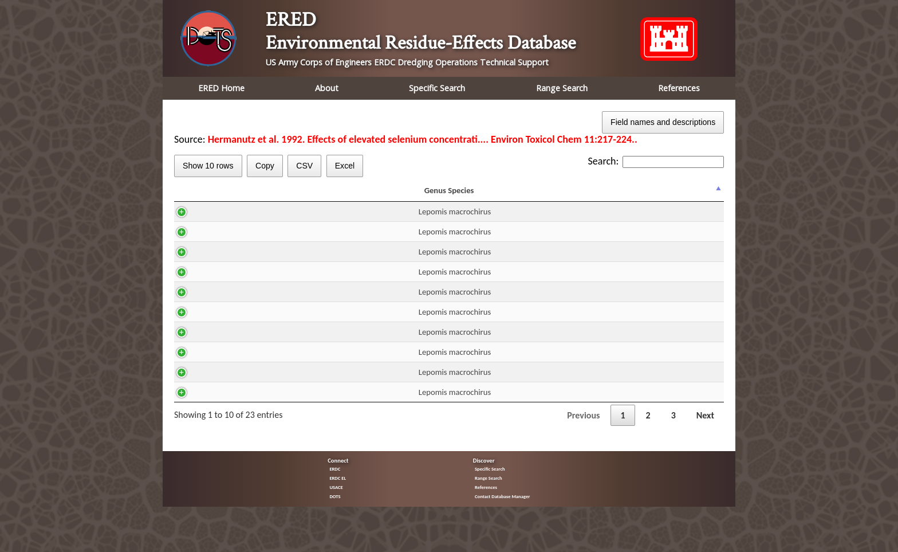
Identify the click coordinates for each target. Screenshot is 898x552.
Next (705, 425)
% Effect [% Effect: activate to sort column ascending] (698, 195)
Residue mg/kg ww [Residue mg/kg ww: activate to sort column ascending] (471, 195)
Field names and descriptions (663, 122)
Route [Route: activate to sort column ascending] (379, 195)
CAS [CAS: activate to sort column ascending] (294, 195)
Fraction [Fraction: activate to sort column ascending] (536, 195)
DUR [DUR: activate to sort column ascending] (421, 195)
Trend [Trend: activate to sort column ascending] (651, 195)
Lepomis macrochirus (227, 222)
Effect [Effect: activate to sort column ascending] (599, 195)
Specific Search (437, 88)
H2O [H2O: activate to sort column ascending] (338, 195)
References (679, 88)
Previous (583, 425)
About (326, 88)
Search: (656, 161)
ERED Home (221, 88)
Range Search (562, 88)
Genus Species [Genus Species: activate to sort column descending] (222, 195)
